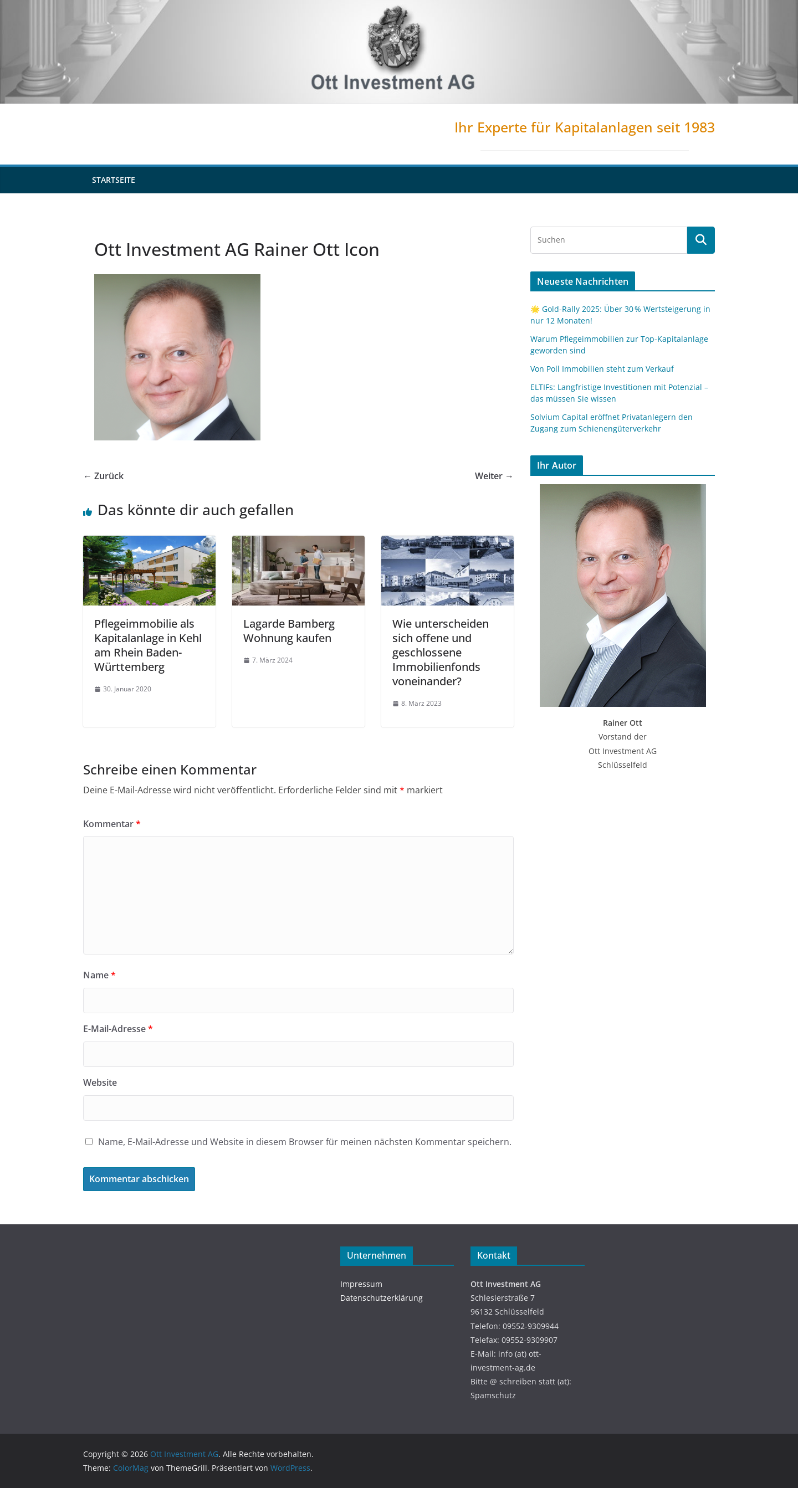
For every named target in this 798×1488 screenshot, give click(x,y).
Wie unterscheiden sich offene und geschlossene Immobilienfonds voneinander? (440, 652)
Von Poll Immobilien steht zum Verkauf (602, 368)
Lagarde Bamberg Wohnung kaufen (289, 630)
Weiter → (494, 476)
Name (99, 975)
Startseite (113, 180)
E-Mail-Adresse (118, 1029)
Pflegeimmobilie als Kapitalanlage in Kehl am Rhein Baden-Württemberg (148, 645)
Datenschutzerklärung (381, 1297)
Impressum (361, 1284)
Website (100, 1082)
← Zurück (103, 476)
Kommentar (112, 824)
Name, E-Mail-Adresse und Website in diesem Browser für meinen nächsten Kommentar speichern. (304, 1142)
